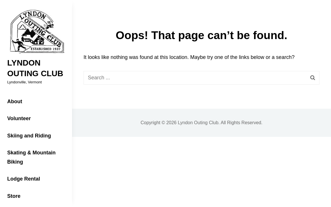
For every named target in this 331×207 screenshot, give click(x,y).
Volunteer (19, 118)
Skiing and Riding (29, 136)
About (14, 101)
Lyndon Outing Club (198, 122)
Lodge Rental (23, 179)
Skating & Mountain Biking (31, 157)
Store (13, 196)
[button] (36, 32)
